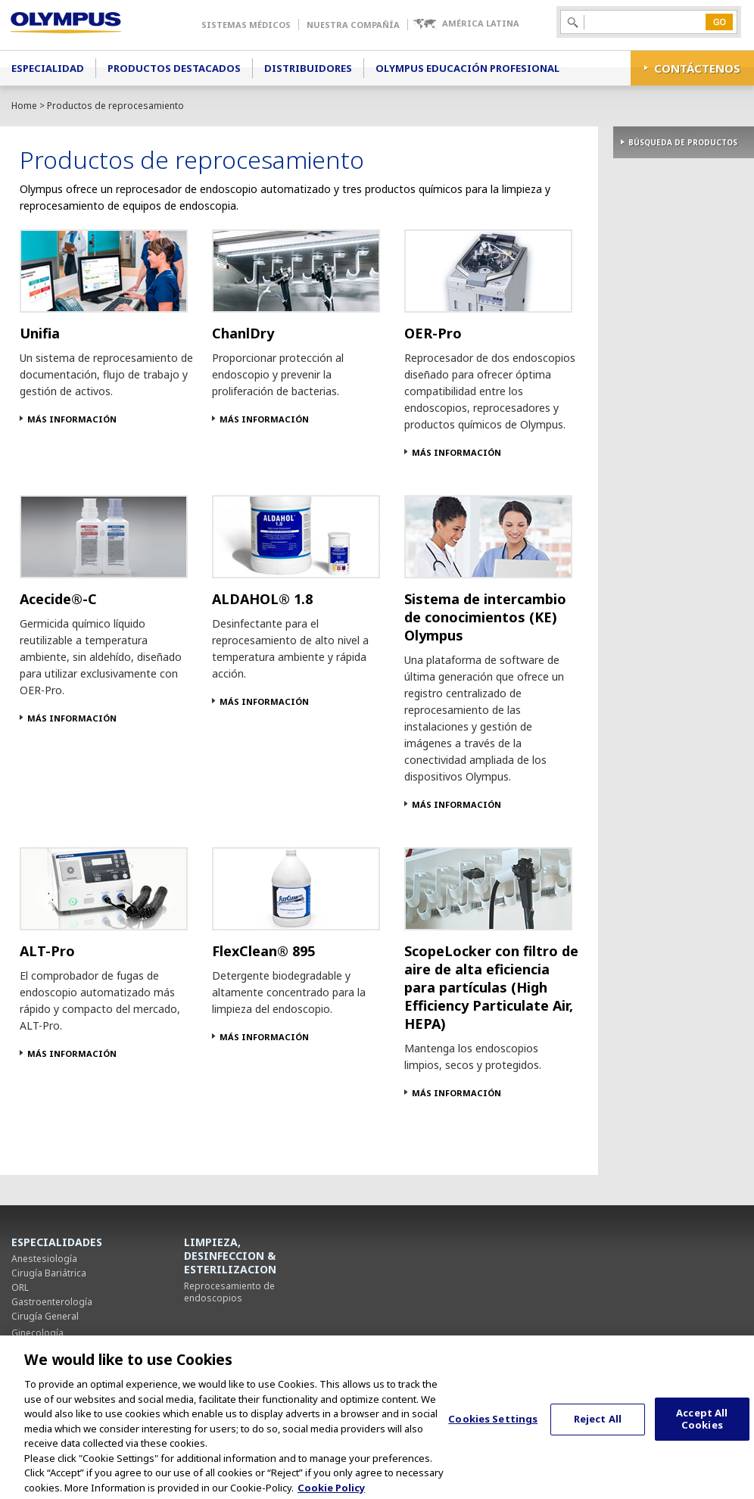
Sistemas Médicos (246, 24)
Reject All (598, 1435)
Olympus (87, 25)
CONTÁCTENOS (697, 68)
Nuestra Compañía (353, 24)
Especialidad (47, 68)
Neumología (38, 1347)
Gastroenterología (51, 1301)
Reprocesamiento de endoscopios (229, 1291)
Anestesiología (44, 1258)
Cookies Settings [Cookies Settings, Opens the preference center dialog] (492, 1435)
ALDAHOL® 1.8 (262, 599)
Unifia (40, 333)
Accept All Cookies (702, 1436)
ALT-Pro (47, 951)
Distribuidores (308, 68)
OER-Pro (433, 333)
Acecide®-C (58, 599)
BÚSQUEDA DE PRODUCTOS (682, 142)
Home (24, 105)
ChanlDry (243, 333)
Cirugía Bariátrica (48, 1273)
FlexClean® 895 (263, 951)
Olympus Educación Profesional (467, 68)
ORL (20, 1287)
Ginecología (37, 1332)
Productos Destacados (174, 68)
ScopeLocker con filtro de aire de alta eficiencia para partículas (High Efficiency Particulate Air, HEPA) (491, 987)
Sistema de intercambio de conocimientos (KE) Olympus (485, 617)
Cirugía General (45, 1316)
